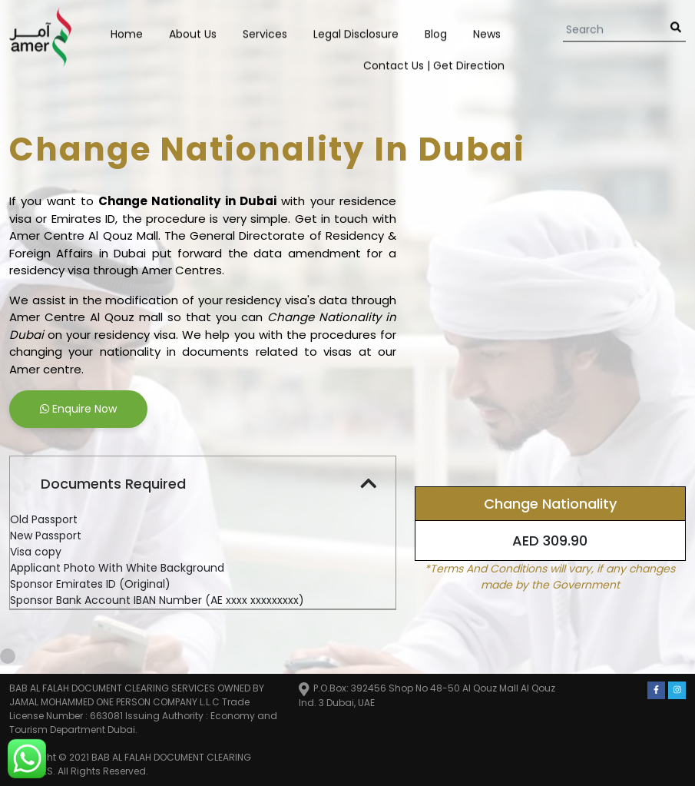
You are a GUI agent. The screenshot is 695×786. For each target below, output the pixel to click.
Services (265, 33)
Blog (436, 33)
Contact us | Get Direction (434, 64)
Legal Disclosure (356, 33)
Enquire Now (78, 408)
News (487, 33)
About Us (193, 33)
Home (127, 33)
